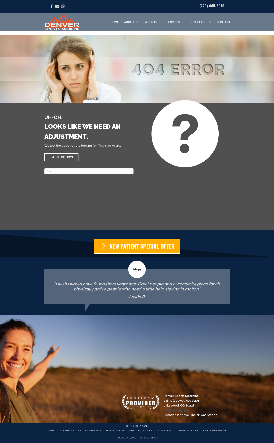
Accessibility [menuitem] (66, 430)
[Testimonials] (137, 282)
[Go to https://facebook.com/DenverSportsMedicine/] (51, 6)
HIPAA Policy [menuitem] (145, 430)
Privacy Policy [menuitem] (165, 430)
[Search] (89, 171)
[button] (61, 157)
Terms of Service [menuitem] (188, 430)
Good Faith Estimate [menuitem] (214, 430)
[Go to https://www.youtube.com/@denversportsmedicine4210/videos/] (57, 6)
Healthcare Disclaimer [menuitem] (120, 430)
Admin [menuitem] (51, 430)
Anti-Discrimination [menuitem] (90, 430)
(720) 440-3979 (212, 5)
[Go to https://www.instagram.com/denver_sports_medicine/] (63, 6)
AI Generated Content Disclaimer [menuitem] (137, 437)
